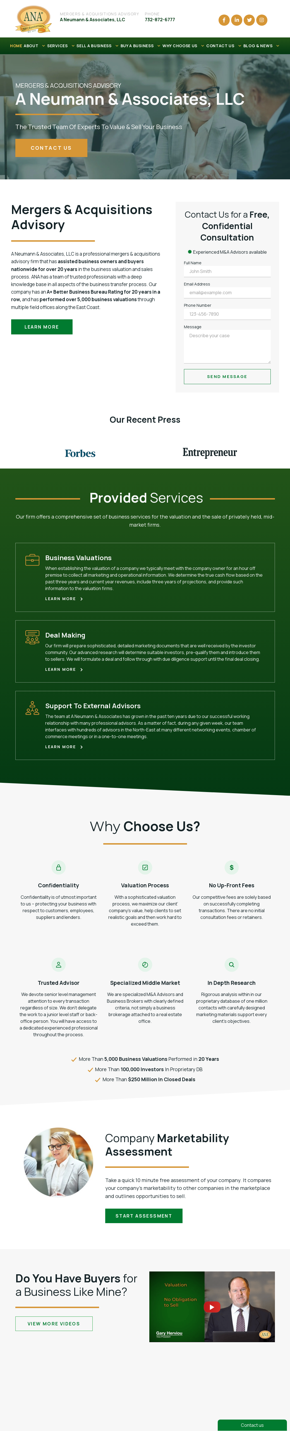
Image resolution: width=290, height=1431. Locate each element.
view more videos (54, 1324)
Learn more (42, 327)
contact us (51, 147)
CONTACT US (224, 45)
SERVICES (61, 45)
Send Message (227, 376)
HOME (16, 45)
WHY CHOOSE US (183, 45)
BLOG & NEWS (261, 45)
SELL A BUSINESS (97, 45)
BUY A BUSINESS (141, 45)
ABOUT (35, 45)
